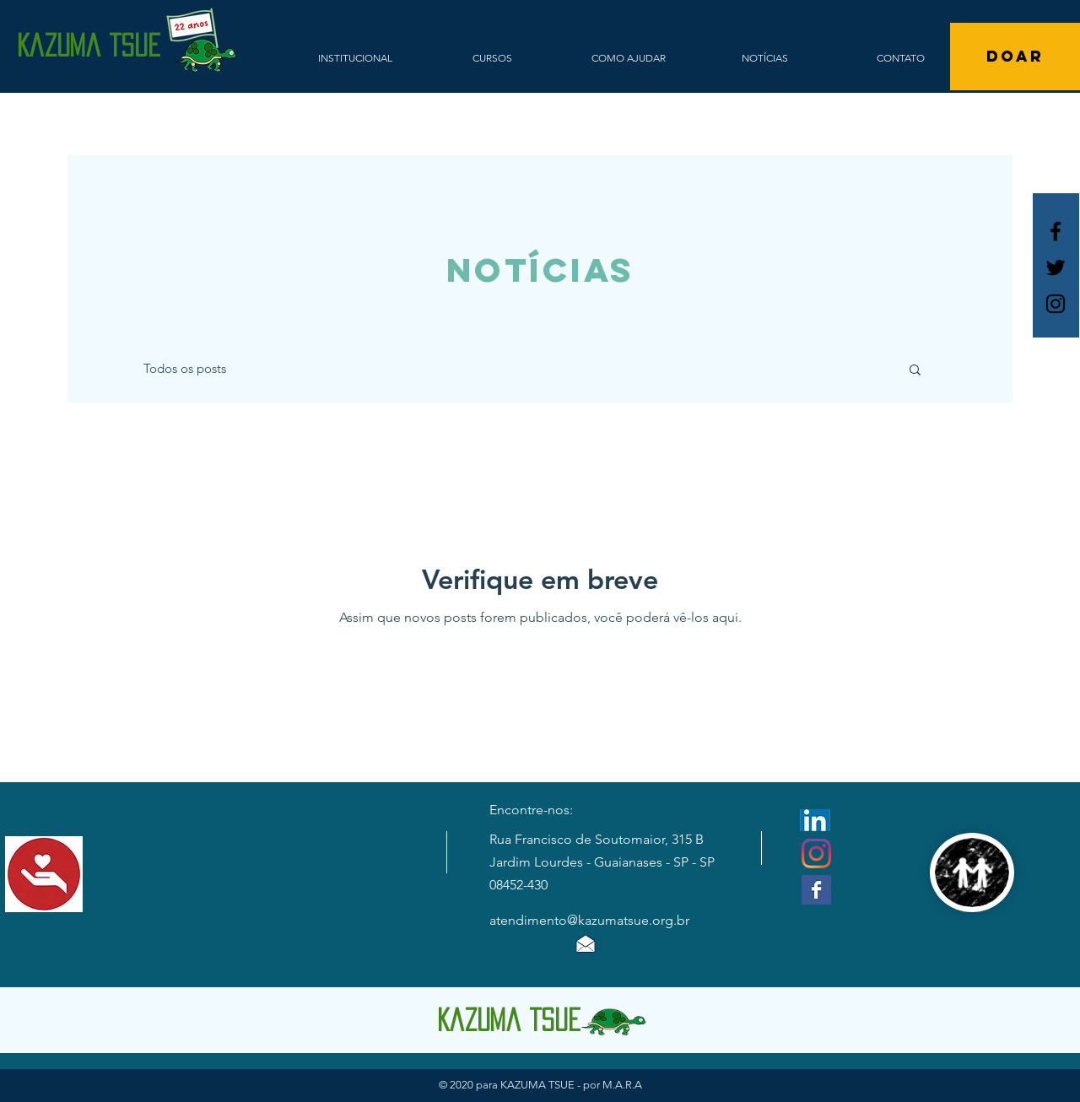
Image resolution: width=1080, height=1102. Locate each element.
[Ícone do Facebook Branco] (1055, 231)
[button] (915, 371)
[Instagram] (816, 853)
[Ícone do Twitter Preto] (1055, 267)
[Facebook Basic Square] (816, 890)
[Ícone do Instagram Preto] (1055, 303)
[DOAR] (1015, 56)
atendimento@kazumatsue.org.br (589, 920)
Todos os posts (184, 368)
